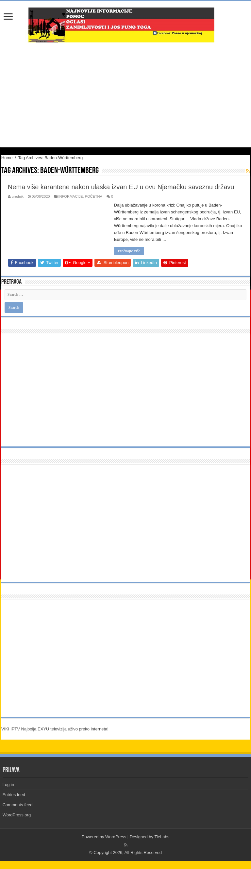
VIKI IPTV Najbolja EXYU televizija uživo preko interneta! (55, 729)
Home (7, 157)
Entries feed (14, 794)
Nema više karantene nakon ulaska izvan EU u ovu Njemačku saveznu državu (121, 187)
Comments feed (18, 804)
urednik (18, 196)
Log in (8, 784)
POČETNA (93, 196)
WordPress (115, 836)
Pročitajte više (129, 251)
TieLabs (161, 836)
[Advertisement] (125, 95)
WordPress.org (17, 814)
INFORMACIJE (71, 196)
